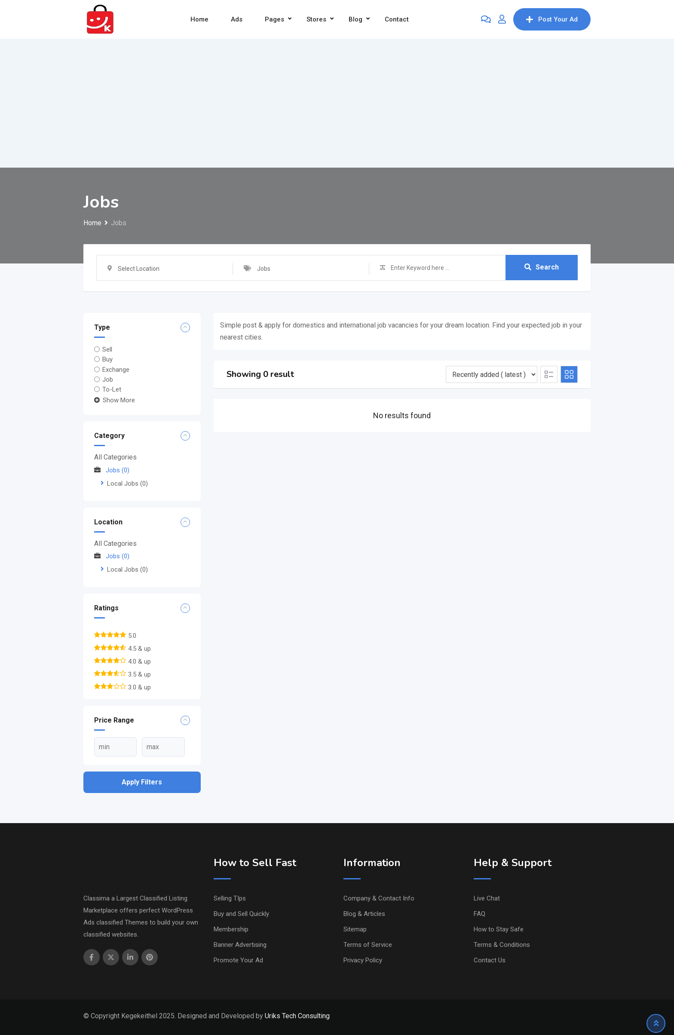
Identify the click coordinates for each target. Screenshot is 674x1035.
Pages (274, 19)
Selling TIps (230, 898)
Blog (355, 19)
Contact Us (490, 960)
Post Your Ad (552, 19)
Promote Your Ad (238, 960)
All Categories (115, 457)
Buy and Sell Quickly (241, 914)
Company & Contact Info (378, 898)
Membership (231, 929)
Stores (316, 19)
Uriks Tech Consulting (297, 1016)
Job (107, 379)
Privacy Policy (362, 960)
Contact (397, 19)
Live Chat (487, 898)
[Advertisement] (337, 103)
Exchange (115, 369)
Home (199, 19)
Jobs (111, 470)
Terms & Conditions (502, 945)
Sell (107, 349)
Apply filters (142, 782)
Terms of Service (367, 945)
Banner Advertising (240, 945)
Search (541, 267)
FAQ (479, 914)
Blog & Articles (364, 914)
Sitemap (355, 929)
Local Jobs (127, 483)
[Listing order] (491, 374)
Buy (107, 359)
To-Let (111, 389)
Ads (236, 19)
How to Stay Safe (499, 929)
